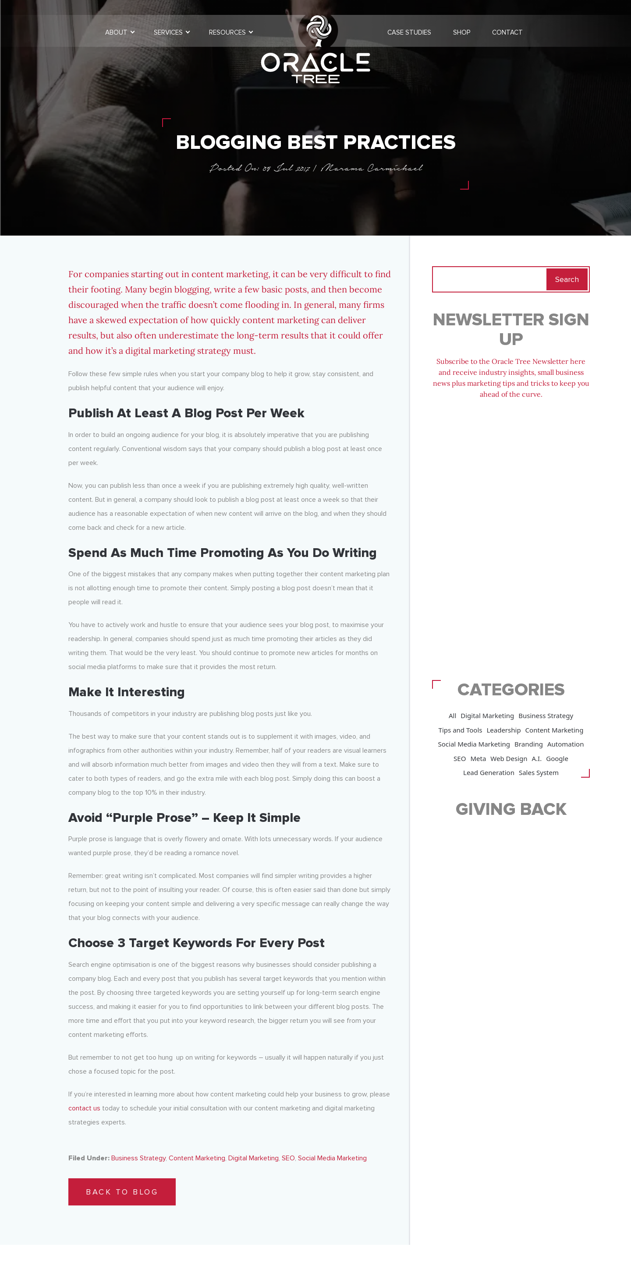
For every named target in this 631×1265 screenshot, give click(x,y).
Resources (227, 32)
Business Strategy (138, 1158)
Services (168, 32)
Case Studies (409, 32)
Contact (507, 32)
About (116, 32)
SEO (288, 1158)
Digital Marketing (253, 1158)
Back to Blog (122, 1192)
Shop (461, 32)
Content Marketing (197, 1158)
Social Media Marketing (332, 1158)
